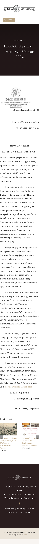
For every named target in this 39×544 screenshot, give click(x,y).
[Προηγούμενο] (1, 437)
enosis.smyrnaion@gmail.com (18, 387)
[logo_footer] (20, 476)
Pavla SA (27, 535)
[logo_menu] (19, 6)
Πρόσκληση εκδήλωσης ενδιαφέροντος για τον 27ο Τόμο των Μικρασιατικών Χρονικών (8, 443)
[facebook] (19, 503)
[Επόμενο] (37, 437)
